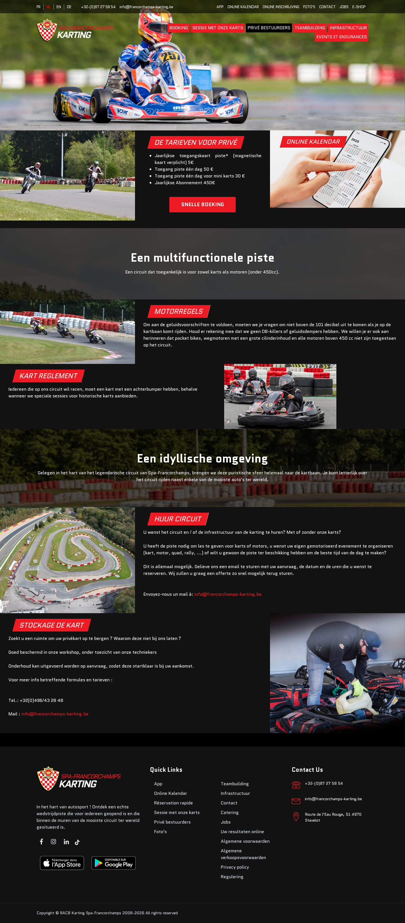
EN (59, 7)
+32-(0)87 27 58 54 (98, 7)
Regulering (232, 876)
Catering (230, 812)
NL (48, 7)
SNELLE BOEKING (202, 204)
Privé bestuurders (269, 28)
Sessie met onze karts (217, 28)
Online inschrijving (281, 7)
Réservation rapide (173, 803)
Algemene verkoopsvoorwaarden (243, 854)
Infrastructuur (348, 28)
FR (38, 7)
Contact (327, 7)
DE (69, 7)
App (220, 7)
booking (178, 28)
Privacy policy (235, 867)
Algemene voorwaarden (245, 841)
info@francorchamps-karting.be (146, 7)
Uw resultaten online (242, 831)
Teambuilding (310, 28)
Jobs (343, 7)
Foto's (309, 7)
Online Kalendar (243, 7)
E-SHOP (359, 7)
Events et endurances (341, 37)
